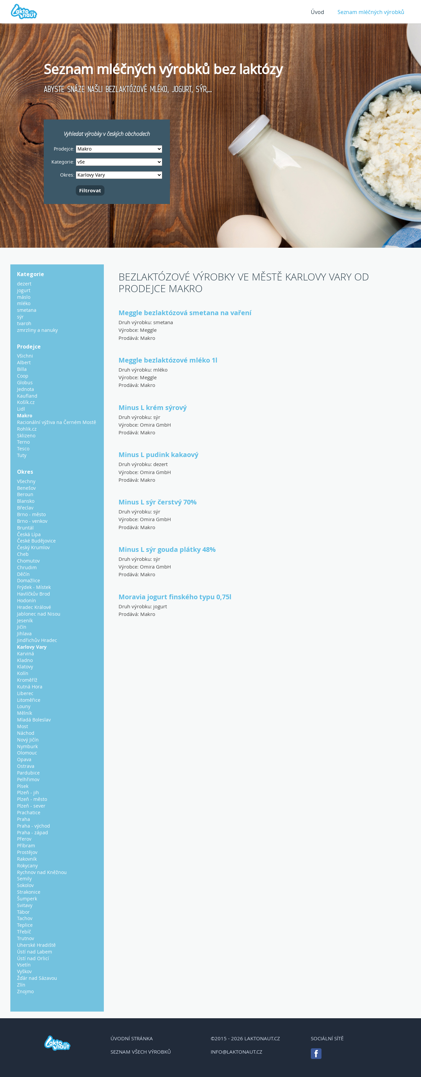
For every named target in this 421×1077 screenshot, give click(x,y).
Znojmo (25, 991)
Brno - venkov (32, 521)
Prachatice (28, 812)
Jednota (25, 389)
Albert (24, 362)
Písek (22, 786)
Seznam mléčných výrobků (371, 12)
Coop (22, 376)
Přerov (24, 839)
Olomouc (27, 752)
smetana (163, 322)
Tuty (21, 455)
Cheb (23, 554)
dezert (160, 464)
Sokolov (25, 885)
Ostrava (25, 766)
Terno (23, 442)
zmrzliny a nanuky (37, 330)
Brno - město (31, 514)
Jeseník (25, 620)
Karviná (25, 653)
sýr (156, 417)
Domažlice (28, 580)
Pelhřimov (28, 779)
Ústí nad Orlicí (33, 958)
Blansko (25, 501)
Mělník (24, 713)
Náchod (25, 733)
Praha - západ (32, 832)
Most (22, 726)
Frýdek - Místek (34, 587)
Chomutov (28, 561)
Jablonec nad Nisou (38, 614)
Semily (24, 878)
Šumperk (27, 898)
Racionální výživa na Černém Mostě (56, 422)
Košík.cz (26, 402)
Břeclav (25, 507)
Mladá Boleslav (34, 719)
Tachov (24, 918)
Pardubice (28, 773)
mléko (160, 369)
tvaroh (24, 323)
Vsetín (24, 964)
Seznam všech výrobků (141, 1051)
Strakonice (28, 892)
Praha (23, 819)
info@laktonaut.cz (236, 1051)
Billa (22, 369)
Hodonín (26, 600)
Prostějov (27, 852)
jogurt (160, 606)
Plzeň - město (32, 799)
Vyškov (24, 971)
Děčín (23, 574)
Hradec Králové (34, 607)
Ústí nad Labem (34, 951)
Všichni (25, 356)
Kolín (22, 673)
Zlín (21, 985)
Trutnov (25, 938)
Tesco (23, 448)
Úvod (317, 12)
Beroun (25, 494)
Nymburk (27, 746)
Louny (23, 706)
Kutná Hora (29, 686)
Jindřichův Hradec (37, 640)
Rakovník (27, 859)
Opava (24, 759)
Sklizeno (26, 435)
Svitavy (24, 905)
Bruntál (25, 527)
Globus (25, 382)
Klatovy (25, 666)
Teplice (25, 925)
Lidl (21, 409)
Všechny (26, 481)
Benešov (26, 488)
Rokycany (27, 865)
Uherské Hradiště (36, 945)
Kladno (25, 660)
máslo (23, 297)
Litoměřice (28, 700)
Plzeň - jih (28, 792)
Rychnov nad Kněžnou (42, 872)
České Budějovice (36, 540)
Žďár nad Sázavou (37, 978)
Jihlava (24, 633)
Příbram (26, 845)
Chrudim (27, 567)
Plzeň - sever (31, 806)
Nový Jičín (28, 739)
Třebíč (24, 931)
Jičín (21, 627)
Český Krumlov (33, 547)
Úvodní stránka (132, 1038)
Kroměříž (27, 680)
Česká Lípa (29, 534)
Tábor (23, 912)
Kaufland (27, 396)
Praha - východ (33, 826)
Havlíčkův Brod (33, 594)
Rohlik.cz (27, 429)
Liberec (25, 693)
